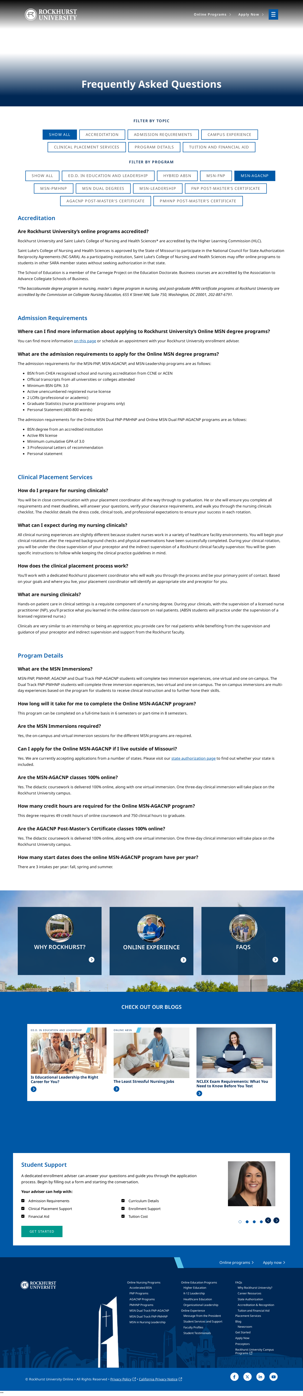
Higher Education (194, 1288)
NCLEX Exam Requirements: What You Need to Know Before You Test (232, 1083)
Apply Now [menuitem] (248, 14)
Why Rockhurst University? (255, 1288)
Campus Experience (230, 134)
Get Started (242, 1332)
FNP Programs (138, 1293)
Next (276, 1220)
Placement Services (248, 1316)
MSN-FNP (216, 175)
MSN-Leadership (157, 188)
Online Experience (193, 1311)
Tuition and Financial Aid (253, 1311)
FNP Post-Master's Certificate (225, 188)
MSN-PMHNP (53, 188)
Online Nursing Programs (143, 1282)
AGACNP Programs (142, 1299)
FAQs (238, 1282)
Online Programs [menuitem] (210, 14)
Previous (268, 1220)
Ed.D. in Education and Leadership (108, 175)
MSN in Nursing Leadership (147, 1322)
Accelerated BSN (140, 1288)
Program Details (154, 147)
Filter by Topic (152, 120)
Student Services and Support (202, 1321)
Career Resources (249, 1293)
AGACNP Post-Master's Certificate (106, 201)
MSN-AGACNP (255, 175)
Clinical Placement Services (87, 147)
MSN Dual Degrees (103, 188)
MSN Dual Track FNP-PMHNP (148, 1316)
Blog (238, 1321)
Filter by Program (151, 162)
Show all (42, 175)
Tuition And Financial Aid (219, 147)
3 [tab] (255, 1222)
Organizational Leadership (200, 1305)
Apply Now (242, 1338)
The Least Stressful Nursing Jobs (144, 1081)
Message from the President (202, 1316)
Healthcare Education (197, 1299)
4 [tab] (262, 1222)
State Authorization (250, 1299)
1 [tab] (241, 1222)
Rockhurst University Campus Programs (254, 1351)
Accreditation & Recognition (256, 1305)
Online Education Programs (199, 1282)
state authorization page (193, 758)
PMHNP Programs (141, 1305)
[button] (41, 1231)
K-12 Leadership (194, 1293)
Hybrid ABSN (177, 175)
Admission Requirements (163, 134)
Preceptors (242, 1344)
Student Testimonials (197, 1333)
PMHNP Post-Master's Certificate (198, 201)
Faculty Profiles (193, 1327)
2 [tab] (248, 1222)
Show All (59, 134)
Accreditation (102, 134)
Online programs (234, 1262)
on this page (85, 340)
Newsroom (245, 1327)
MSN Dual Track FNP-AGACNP (149, 1311)
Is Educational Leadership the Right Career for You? (64, 1079)
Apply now (272, 1262)
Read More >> (33, 1089)
